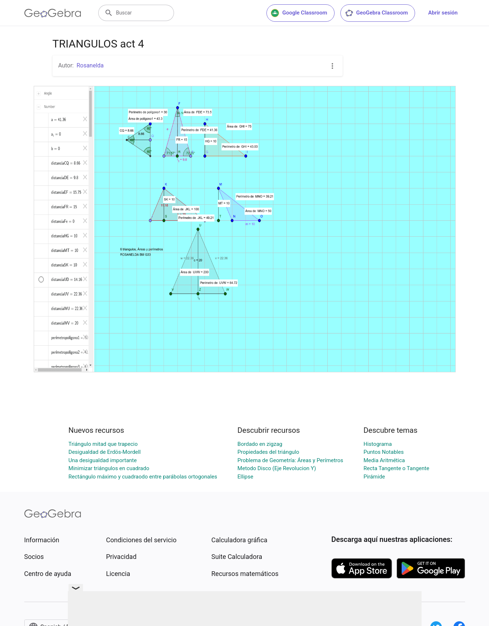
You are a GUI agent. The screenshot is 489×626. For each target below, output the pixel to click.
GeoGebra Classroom (376, 13)
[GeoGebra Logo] (52, 13)
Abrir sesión (442, 12)
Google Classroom (299, 13)
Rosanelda (90, 65)
